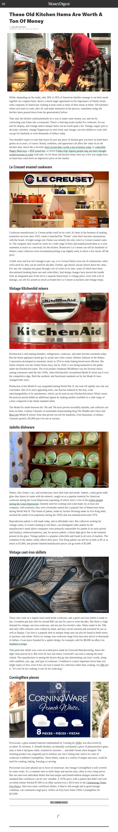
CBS (102, 665)
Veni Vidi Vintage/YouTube (99, 485)
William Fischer (19, 27)
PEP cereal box (37, 150)
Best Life (14, 414)
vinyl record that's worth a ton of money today (67, 147)
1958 (77, 742)
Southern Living (17, 643)
